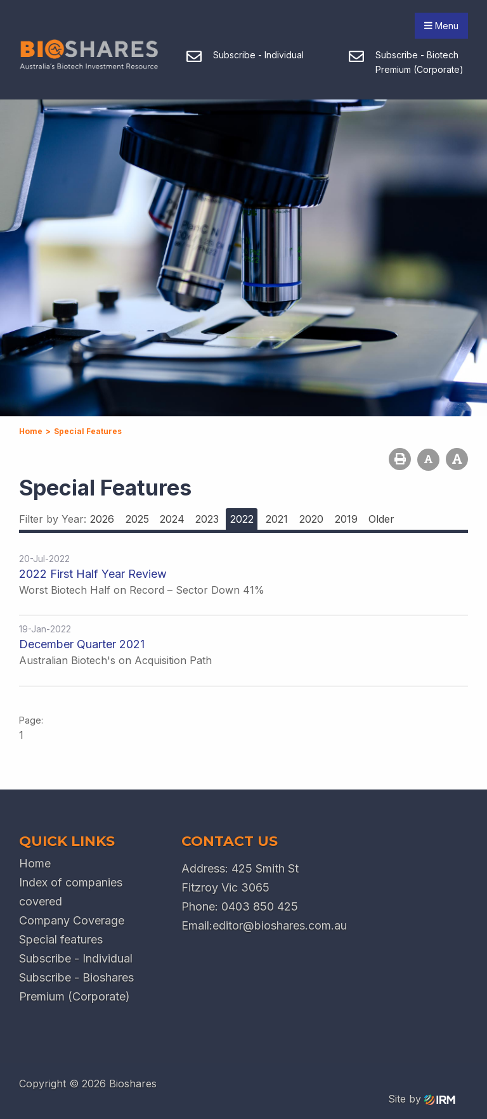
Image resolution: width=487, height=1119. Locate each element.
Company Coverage (71, 920)
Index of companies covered (70, 892)
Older (381, 519)
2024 (172, 519)
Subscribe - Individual (76, 958)
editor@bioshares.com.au (279, 925)
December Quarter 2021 (82, 644)
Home (35, 863)
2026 (102, 519)
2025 (137, 519)
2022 (242, 519)
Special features (61, 939)
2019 (346, 519)
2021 (277, 519)
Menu (441, 25)
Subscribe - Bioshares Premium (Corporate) (76, 987)
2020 (311, 519)
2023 (207, 519)
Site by (421, 1098)
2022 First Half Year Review (93, 573)
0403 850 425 (259, 906)
